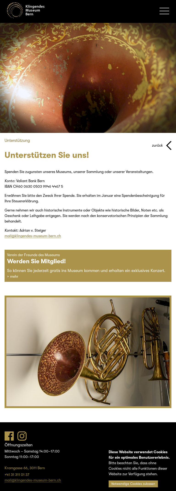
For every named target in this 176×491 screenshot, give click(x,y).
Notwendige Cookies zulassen (133, 484)
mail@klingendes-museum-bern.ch (33, 236)
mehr (14, 276)
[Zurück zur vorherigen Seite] (161, 145)
